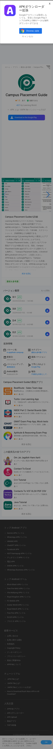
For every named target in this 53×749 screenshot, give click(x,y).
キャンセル (27, 36)
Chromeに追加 (32, 31)
